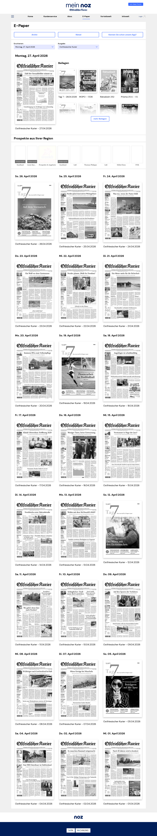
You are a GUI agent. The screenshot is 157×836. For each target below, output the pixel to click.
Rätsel (78, 34)
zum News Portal (136, 4)
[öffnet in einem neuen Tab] (67, 80)
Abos (69, 16)
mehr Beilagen (100, 119)
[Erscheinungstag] (34, 47)
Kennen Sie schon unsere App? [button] (122, 34)
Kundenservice (50, 16)
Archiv (34, 34)
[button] (12, 16)
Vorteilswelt (105, 16)
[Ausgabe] (78, 47)
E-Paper (86, 16)
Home (30, 16)
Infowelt (125, 16)
